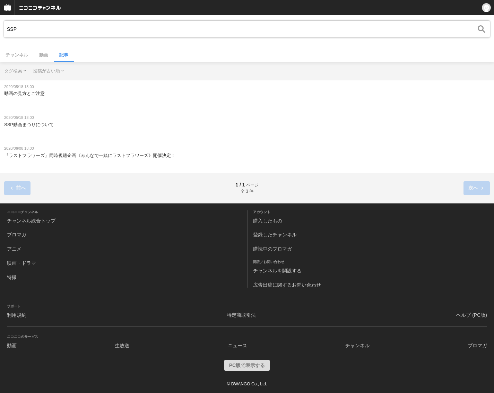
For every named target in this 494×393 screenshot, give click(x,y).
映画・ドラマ (21, 263)
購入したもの (267, 221)
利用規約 (16, 315)
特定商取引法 (241, 315)
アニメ (14, 249)
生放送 (122, 345)
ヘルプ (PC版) (471, 315)
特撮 (12, 277)
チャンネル (17, 55)
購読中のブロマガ (272, 249)
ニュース (237, 345)
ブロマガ (16, 234)
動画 (43, 55)
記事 (63, 55)
